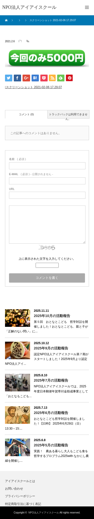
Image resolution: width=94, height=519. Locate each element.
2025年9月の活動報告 (51, 348)
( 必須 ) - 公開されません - (31, 174)
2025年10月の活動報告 (52, 316)
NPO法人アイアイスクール (43, 512)
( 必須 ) (17, 159)
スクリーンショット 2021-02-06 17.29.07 (34, 87)
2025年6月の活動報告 (51, 413)
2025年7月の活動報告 (51, 380)
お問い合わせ (14, 488)
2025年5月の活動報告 (51, 445)
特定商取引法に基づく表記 (23, 504)
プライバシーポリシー (20, 496)
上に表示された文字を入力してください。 (47, 259)
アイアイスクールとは (20, 481)
